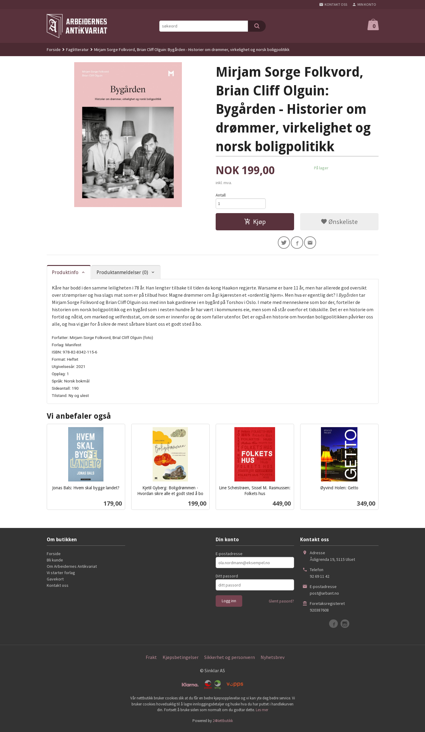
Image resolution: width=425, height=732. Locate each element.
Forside (54, 49)
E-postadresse (229, 556)
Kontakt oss (57, 587)
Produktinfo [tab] (65, 274)
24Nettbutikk (223, 722)
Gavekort (55, 581)
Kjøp (255, 223)
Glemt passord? (281, 603)
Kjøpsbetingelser (180, 660)
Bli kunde (55, 562)
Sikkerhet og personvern (229, 660)
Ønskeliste (339, 223)
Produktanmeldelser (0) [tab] (122, 274)
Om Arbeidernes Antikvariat (72, 568)
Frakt (151, 660)
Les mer (262, 712)
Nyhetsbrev (272, 660)
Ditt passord (227, 578)
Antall (221, 195)
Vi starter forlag (61, 575)
